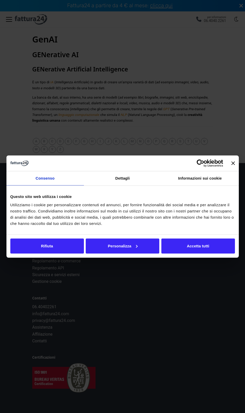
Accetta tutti (198, 246)
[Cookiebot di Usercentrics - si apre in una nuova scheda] (200, 163)
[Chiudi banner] (233, 163)
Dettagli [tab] (122, 178)
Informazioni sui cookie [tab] (200, 178)
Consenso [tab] (45, 178)
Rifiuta (47, 246)
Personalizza (123, 246)
